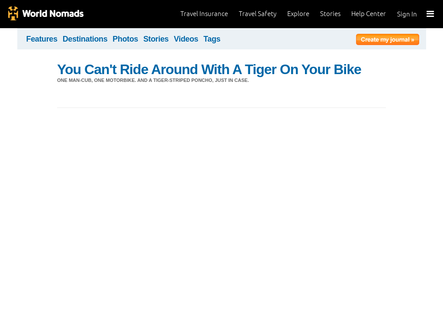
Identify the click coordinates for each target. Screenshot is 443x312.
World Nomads (45, 14)
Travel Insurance (204, 13)
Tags (211, 39)
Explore (298, 13)
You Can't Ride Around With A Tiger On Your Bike (209, 69)
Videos (186, 39)
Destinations (85, 39)
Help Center (368, 13)
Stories (330, 13)
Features (42, 39)
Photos (125, 39)
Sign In (407, 14)
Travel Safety (257, 13)
